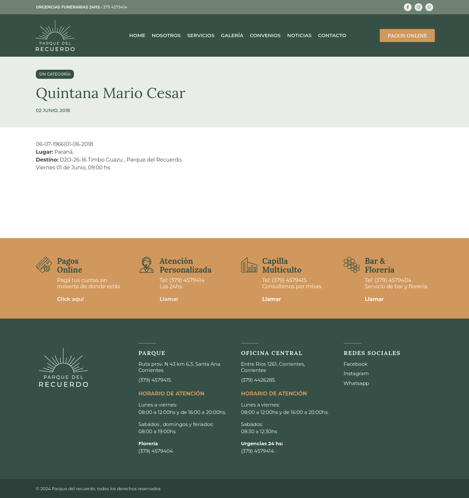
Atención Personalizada (186, 265)
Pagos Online (69, 265)
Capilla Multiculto (282, 265)
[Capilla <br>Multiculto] (249, 265)
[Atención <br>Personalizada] (146, 265)
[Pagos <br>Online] (44, 265)
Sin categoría (55, 74)
